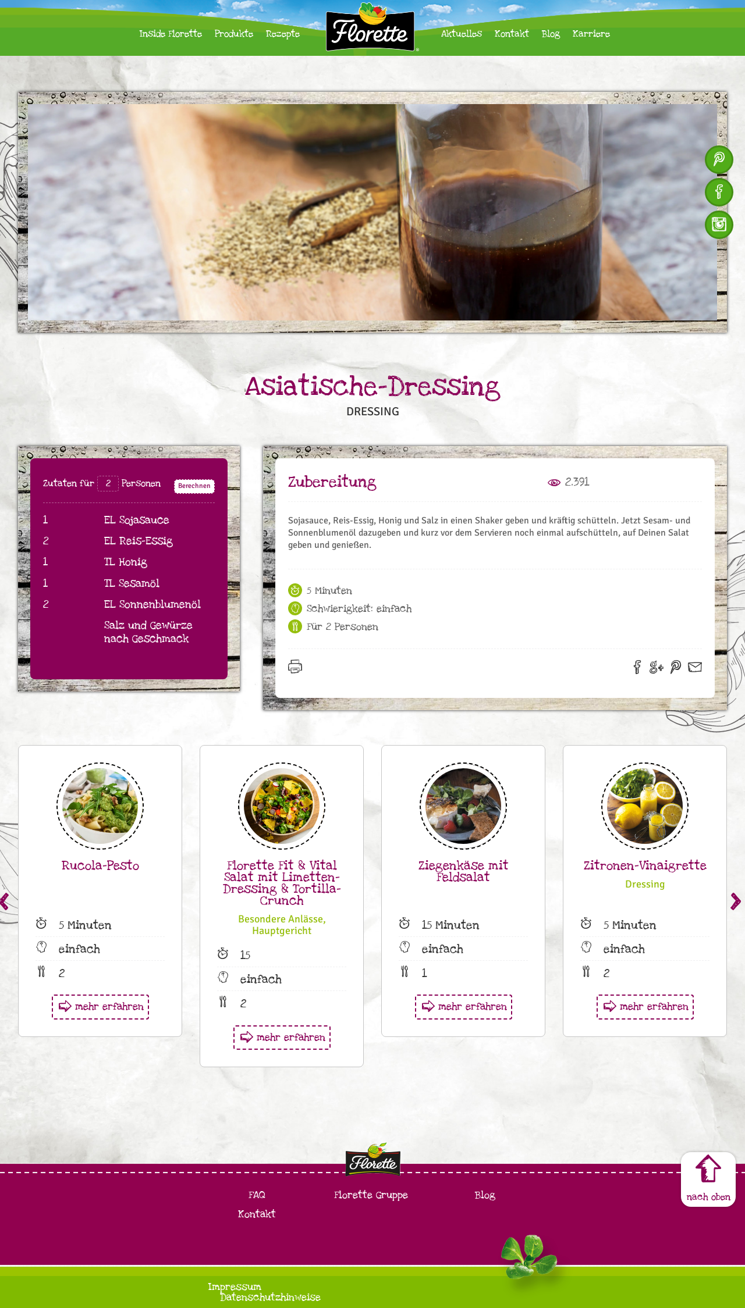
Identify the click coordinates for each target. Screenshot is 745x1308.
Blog (551, 34)
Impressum (234, 1286)
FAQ (257, 1195)
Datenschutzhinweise (270, 1297)
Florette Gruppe (371, 1195)
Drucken (298, 670)
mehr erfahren (109, 1006)
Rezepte (283, 34)
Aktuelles (461, 34)
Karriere (591, 34)
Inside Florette (171, 34)
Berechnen (194, 486)
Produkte (234, 34)
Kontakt (512, 34)
